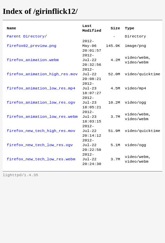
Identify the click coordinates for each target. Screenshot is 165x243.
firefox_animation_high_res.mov (42, 81)
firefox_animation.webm (33, 65)
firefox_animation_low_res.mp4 (41, 97)
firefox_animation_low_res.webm (42, 130)
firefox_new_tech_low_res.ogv (40, 162)
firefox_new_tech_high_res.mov (41, 146)
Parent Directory (25, 38)
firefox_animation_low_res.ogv (41, 113)
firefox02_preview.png (31, 49)
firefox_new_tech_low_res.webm (41, 178)
